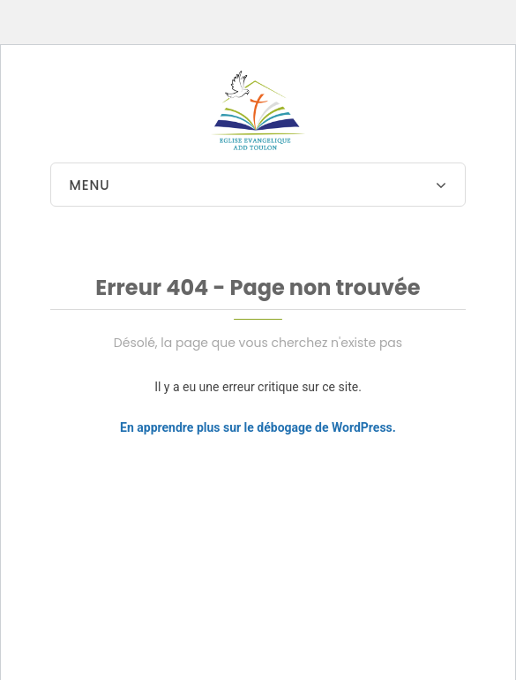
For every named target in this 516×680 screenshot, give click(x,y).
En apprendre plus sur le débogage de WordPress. (258, 427)
